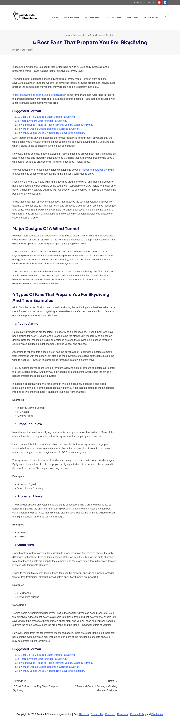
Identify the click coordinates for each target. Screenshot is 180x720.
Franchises (132, 17)
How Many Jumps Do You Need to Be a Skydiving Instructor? (51, 132)
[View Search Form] (166, 17)
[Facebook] (165, 2)
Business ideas (71, 17)
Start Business (113, 17)
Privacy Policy (138, 714)
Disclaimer (157, 714)
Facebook (122, 714)
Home (55, 17)
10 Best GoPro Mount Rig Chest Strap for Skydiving (46, 116)
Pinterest (110, 714)
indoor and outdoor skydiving (98, 169)
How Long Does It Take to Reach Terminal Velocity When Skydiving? (55, 124)
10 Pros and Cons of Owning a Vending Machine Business (92, 685)
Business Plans (93, 17)
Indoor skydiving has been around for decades (38, 94)
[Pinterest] (159, 2)
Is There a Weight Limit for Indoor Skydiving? (42, 120)
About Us (138, 2)
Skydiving (110, 35)
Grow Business (152, 17)
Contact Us (149, 2)
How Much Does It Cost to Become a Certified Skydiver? (48, 128)
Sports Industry (97, 35)
